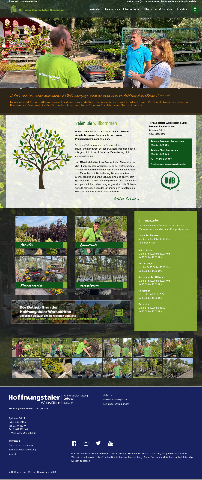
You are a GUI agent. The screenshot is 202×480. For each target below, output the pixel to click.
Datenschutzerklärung (21, 445)
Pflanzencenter (31, 285)
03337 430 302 (164, 159)
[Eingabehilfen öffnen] (195, 9)
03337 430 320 (160, 154)
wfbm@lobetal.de (26, 433)
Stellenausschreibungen (116, 404)
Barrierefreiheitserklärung (22, 450)
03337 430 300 (160, 145)
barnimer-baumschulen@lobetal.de (171, 164)
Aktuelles (26, 245)
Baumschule (88, 245)
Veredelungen (89, 285)
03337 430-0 (19, 426)
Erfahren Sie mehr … (126, 198)
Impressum (15, 441)
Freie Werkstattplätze (115, 400)
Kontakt (13, 454)
